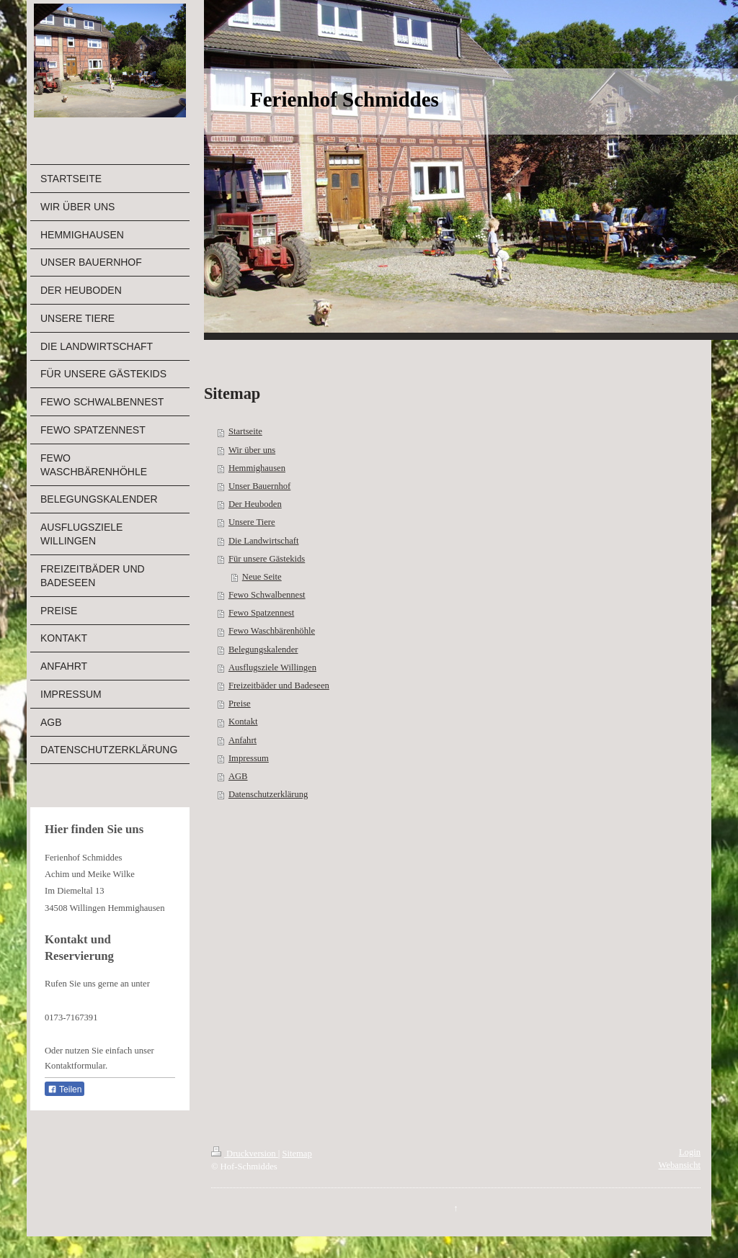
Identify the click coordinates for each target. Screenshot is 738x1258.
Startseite (245, 431)
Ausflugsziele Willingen (272, 667)
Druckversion (244, 1154)
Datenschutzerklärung (268, 794)
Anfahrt (242, 740)
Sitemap (296, 1154)
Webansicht (680, 1165)
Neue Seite (262, 577)
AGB (238, 776)
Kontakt (243, 721)
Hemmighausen (256, 468)
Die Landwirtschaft (263, 541)
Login (690, 1152)
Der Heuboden (255, 504)
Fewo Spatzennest (261, 613)
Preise (239, 703)
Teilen (64, 1089)
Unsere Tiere (251, 522)
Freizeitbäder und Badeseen (278, 685)
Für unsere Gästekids (266, 559)
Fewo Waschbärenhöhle (271, 631)
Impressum (248, 758)
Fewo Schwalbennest (267, 595)
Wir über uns (251, 450)
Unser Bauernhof (259, 486)
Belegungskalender (263, 649)
